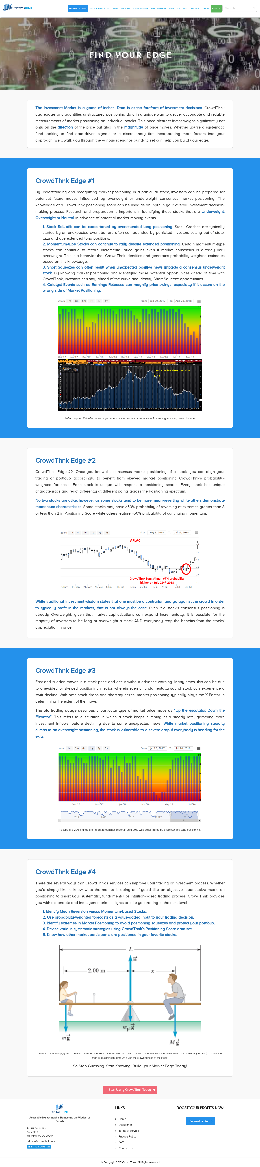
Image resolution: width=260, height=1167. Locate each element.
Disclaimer (125, 1124)
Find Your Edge (121, 8)
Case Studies (140, 8)
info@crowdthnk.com (43, 1141)
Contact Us (126, 1148)
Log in (205, 8)
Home (122, 1118)
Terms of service (129, 1130)
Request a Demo (78, 8)
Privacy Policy (127, 1136)
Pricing (194, 8)
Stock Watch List (100, 8)
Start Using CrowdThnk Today (132, 1090)
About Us (174, 8)
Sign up (216, 8)
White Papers (158, 8)
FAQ (185, 8)
